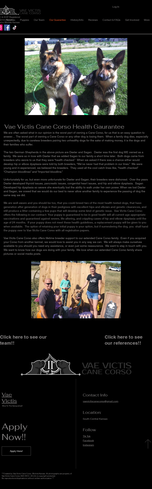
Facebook (88, 440)
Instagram (88, 444)
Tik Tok (86, 436)
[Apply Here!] (16, 451)
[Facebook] (7, 27)
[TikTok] (15, 27)
